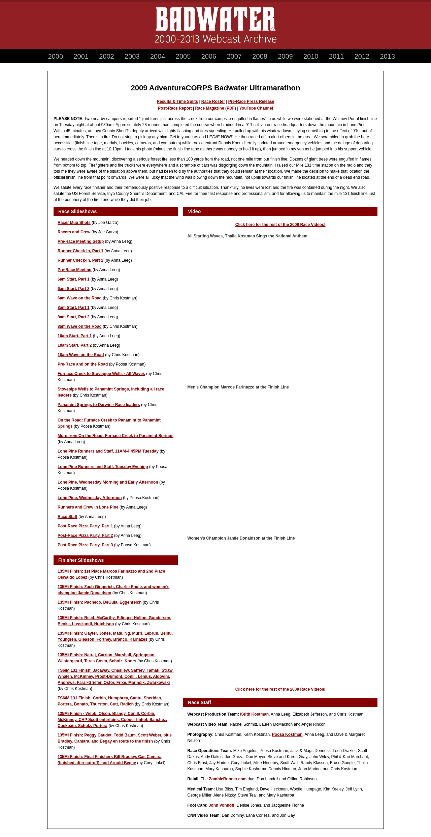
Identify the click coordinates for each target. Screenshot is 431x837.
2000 (55, 56)
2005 (183, 56)
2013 (387, 56)
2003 (132, 56)
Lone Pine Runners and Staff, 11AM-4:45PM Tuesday (108, 451)
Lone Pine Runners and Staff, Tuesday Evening (103, 466)
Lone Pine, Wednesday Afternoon (90, 497)
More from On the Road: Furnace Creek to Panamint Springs (115, 435)
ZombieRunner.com (227, 779)
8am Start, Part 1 (74, 307)
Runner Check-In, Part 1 (80, 251)
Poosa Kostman (287, 734)
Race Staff (67, 516)
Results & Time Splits (177, 101)
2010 (311, 56)
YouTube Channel (256, 108)
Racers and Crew (74, 232)
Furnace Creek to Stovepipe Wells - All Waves (101, 373)
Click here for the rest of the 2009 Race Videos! (280, 224)
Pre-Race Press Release (251, 101)
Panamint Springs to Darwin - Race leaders (99, 404)
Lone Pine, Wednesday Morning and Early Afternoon (108, 482)
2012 (362, 56)
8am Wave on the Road (80, 326)
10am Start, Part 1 (75, 336)
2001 (81, 56)
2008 (259, 56)
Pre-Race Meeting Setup (81, 241)
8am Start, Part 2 (74, 317)
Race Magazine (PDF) (215, 108)
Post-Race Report (175, 108)
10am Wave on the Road (81, 354)
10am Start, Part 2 (75, 345)
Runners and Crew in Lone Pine (88, 507)
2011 (336, 56)
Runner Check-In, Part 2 (80, 260)
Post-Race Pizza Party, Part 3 (85, 545)
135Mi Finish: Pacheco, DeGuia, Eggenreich (99, 602)
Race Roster (213, 101)
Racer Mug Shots (74, 222)
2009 (285, 56)
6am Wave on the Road (80, 298)
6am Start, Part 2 (74, 288)
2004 (157, 56)
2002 (106, 56)
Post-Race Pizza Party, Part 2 (85, 535)
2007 (234, 56)
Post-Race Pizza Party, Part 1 (85, 526)
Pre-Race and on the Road (83, 364)
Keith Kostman (254, 714)
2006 (209, 56)
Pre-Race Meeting (75, 269)
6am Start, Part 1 (74, 279)
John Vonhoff (221, 805)
